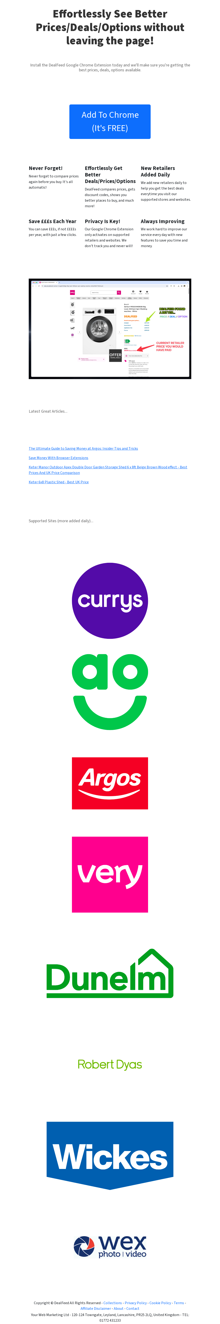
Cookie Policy (160, 1303)
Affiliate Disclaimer (96, 1308)
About (119, 1308)
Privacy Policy (136, 1303)
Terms (179, 1303)
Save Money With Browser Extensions (58, 457)
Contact (132, 1308)
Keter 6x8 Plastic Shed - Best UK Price (59, 482)
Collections (112, 1303)
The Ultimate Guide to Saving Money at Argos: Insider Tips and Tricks (83, 448)
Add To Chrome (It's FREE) (110, 122)
